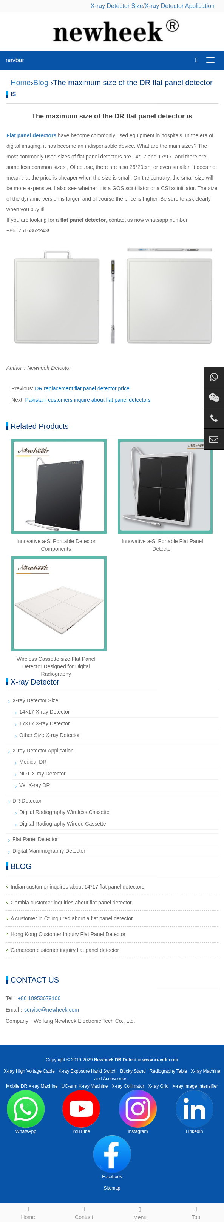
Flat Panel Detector (35, 839)
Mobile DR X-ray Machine (32, 1086)
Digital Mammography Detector (48, 851)
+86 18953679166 (39, 998)
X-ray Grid (158, 1086)
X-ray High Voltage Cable (29, 1071)
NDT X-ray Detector (42, 774)
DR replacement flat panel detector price (82, 388)
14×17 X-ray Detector (44, 712)
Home (21, 82)
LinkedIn (194, 1112)
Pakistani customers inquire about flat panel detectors (88, 400)
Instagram (138, 1112)
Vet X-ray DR (34, 785)
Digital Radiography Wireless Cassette (64, 812)
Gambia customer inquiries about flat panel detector (71, 903)
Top (196, 1212)
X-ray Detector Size (117, 6)
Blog (40, 82)
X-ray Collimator (128, 1086)
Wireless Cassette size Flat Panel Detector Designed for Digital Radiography (56, 666)
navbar (15, 60)
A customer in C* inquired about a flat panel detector (72, 918)
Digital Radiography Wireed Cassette (62, 824)
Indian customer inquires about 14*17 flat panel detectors (77, 887)
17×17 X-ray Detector (44, 723)
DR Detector (27, 801)
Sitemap (112, 1188)
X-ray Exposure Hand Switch (87, 1071)
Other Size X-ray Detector (49, 735)
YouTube (81, 1112)
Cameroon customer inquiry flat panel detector (65, 950)
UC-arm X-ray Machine (85, 1086)
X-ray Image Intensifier (195, 1086)
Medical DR (32, 762)
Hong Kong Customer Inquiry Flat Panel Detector (68, 934)
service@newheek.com (51, 1010)
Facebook (112, 1157)
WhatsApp (26, 1112)
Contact (84, 1212)
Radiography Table (168, 1071)
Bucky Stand (132, 1071)
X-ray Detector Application (180, 6)
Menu (140, 1212)
